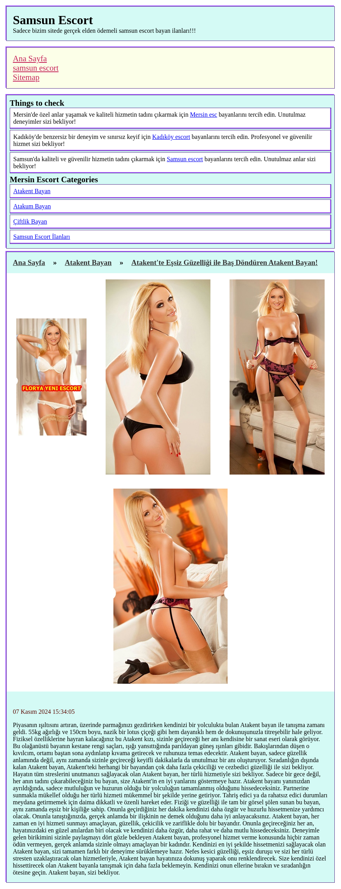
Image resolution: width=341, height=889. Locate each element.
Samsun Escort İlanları (41, 236)
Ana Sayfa (30, 58)
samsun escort (35, 67)
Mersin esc (203, 114)
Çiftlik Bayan (30, 221)
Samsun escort (185, 159)
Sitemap (26, 77)
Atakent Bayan (32, 191)
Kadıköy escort (171, 136)
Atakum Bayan (32, 206)
